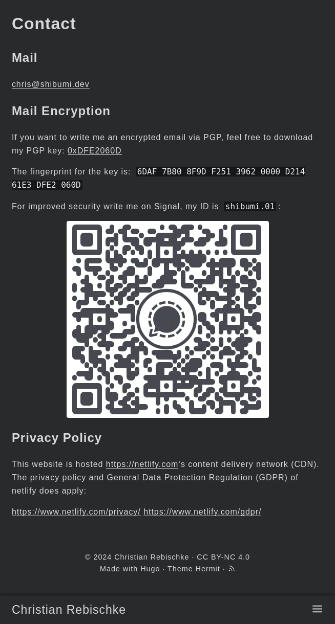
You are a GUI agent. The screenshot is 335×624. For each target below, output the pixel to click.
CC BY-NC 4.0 (223, 557)
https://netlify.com (142, 464)
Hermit (208, 569)
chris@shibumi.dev (51, 84)
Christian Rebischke (69, 609)
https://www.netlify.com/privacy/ (76, 511)
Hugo (150, 569)
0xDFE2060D (95, 150)
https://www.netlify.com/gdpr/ (202, 511)
